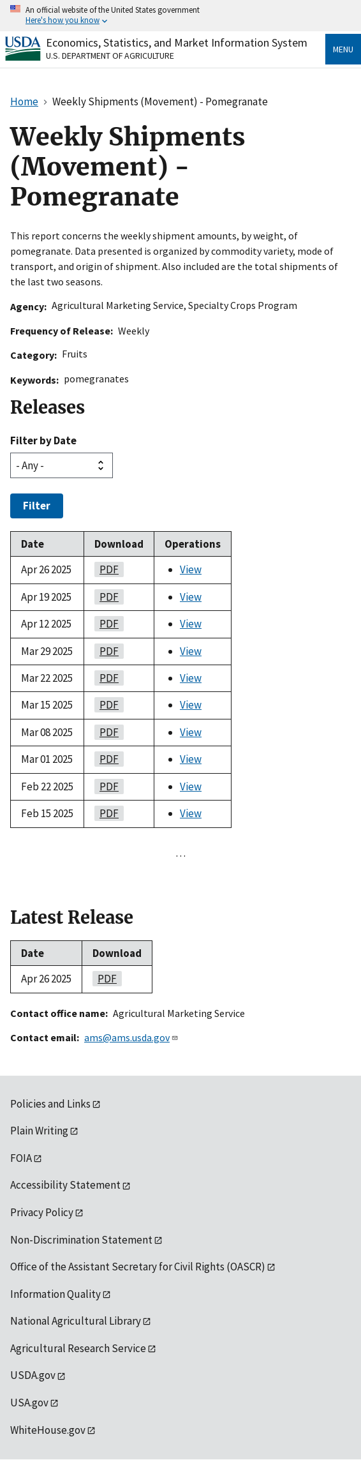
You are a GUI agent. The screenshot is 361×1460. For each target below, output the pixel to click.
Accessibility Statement (65, 1185)
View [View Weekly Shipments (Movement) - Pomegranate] (191, 569)
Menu (343, 49)
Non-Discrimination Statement (81, 1240)
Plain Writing (39, 1131)
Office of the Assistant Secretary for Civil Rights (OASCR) (137, 1267)
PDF (106, 569)
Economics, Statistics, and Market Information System (176, 42)
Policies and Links (50, 1104)
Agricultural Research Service (78, 1348)
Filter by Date (43, 440)
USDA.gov (32, 1375)
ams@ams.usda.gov (131, 1037)
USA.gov (29, 1403)
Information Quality (55, 1294)
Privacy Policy (41, 1212)
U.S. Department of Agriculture (110, 55)
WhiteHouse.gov (47, 1430)
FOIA (21, 1158)
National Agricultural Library (75, 1321)
